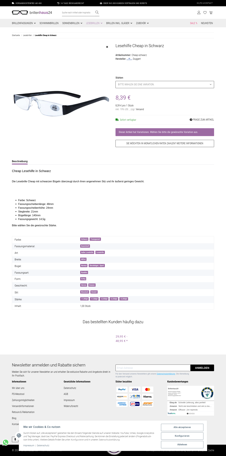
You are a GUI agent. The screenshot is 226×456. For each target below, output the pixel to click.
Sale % (193, 23)
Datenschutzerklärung (166, 374)
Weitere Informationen (190, 143)
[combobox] (165, 84)
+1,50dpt (94, 299)
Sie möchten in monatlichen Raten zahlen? (164, 143)
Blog (14, 418)
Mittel (83, 259)
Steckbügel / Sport (97, 265)
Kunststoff (85, 246)
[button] (199, 12)
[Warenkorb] (211, 12)
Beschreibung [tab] (20, 161)
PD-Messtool (18, 394)
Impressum (69, 400)
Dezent (94, 292)
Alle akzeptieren (181, 428)
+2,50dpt (113, 299)
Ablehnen (181, 445)
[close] (107, 47)
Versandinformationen (23, 406)
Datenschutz (70, 388)
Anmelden (202, 368)
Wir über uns (18, 388)
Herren (83, 285)
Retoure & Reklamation (23, 412)
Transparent (95, 239)
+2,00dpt (104, 299)
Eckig (83, 279)
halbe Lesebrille (87, 252)
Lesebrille (100, 252)
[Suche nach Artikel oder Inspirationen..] (78, 12)
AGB (66, 394)
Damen (92, 285)
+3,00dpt (123, 299)
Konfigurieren (181, 436)
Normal (84, 265)
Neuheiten (207, 23)
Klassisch (84, 292)
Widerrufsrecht (71, 406)
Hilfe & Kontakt (205, 3)
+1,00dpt (84, 299)
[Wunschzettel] (205, 12)
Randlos (84, 272)
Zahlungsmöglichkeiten (23, 400)
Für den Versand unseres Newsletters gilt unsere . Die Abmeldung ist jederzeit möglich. (152, 375)
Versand (140, 109)
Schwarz (84, 239)
